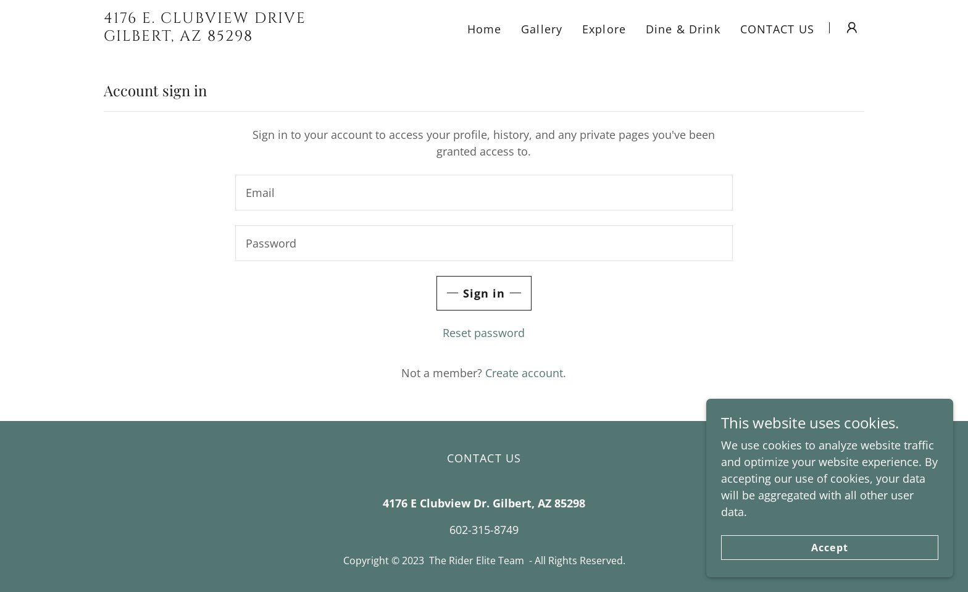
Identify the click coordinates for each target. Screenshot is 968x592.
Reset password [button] (484, 332)
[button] (852, 27)
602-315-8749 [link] (484, 529)
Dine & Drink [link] (683, 29)
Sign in (484, 293)
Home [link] (484, 29)
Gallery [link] (541, 29)
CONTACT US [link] (777, 29)
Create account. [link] (525, 372)
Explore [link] (604, 29)
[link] (237, 36)
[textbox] (483, 193)
